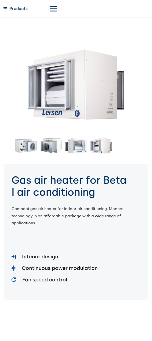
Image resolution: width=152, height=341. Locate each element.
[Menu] (97, 9)
